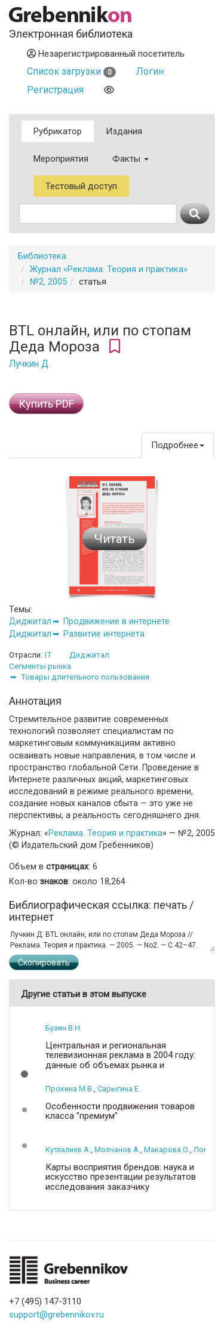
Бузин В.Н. (63, 1027)
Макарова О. (167, 1149)
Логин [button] (150, 71)
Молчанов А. (117, 1149)
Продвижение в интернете (116, 621)
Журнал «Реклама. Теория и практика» (109, 269)
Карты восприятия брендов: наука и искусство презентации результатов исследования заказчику (120, 1177)
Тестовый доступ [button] (81, 186)
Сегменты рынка (40, 666)
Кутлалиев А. (68, 1149)
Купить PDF (46, 403)
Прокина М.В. (69, 1088)
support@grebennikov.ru (56, 1314)
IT (48, 654)
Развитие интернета (104, 633)
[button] (24, 1074)
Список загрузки (71, 71)
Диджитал (30, 621)
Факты (130, 158)
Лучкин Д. (29, 364)
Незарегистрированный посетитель (106, 53)
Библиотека (42, 256)
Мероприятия (60, 158)
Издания (124, 131)
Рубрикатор (57, 131)
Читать (114, 539)
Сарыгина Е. (118, 1088)
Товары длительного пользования (85, 676)
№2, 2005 (48, 281)
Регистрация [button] (55, 89)
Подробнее (177, 445)
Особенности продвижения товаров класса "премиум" (120, 1111)
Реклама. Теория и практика (105, 833)
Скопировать (44, 962)
